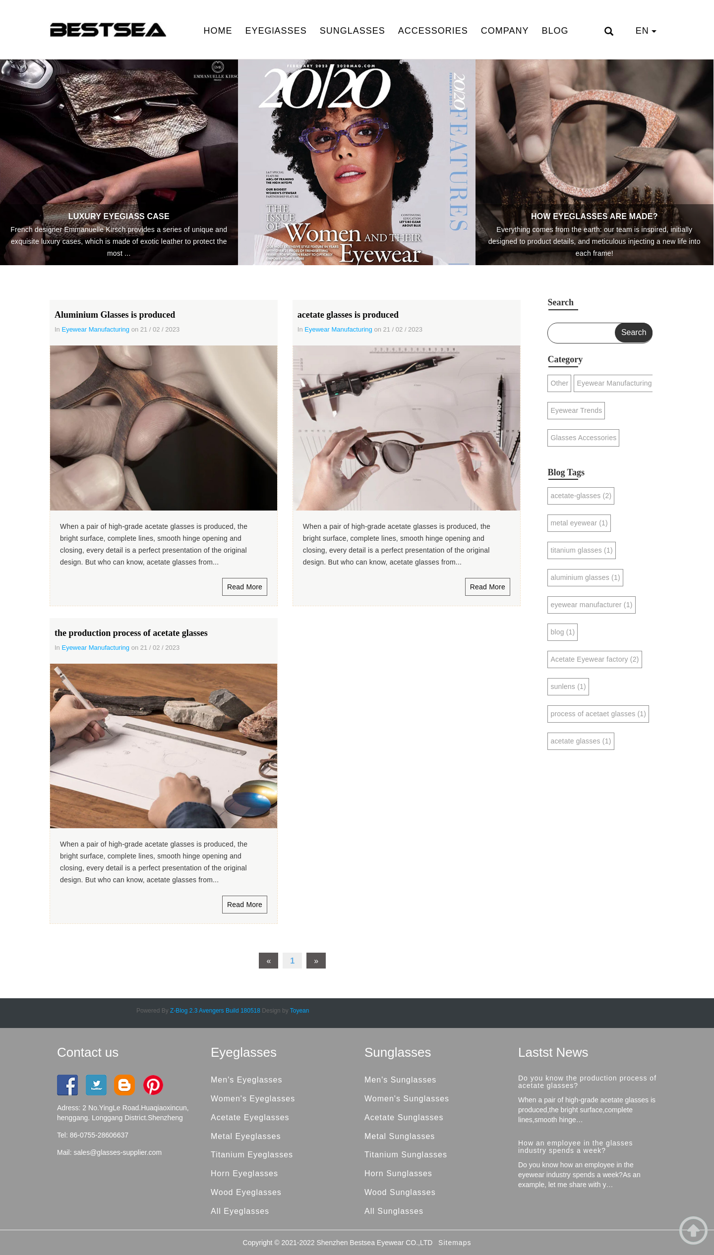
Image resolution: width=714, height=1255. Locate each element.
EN (646, 31)
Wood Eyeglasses (246, 1192)
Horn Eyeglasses (244, 1173)
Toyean (299, 1010)
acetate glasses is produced (348, 315)
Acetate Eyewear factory (594, 659)
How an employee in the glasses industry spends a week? (575, 1146)
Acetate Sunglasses (403, 1117)
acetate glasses (580, 741)
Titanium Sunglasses (405, 1154)
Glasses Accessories (583, 438)
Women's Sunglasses (406, 1098)
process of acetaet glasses (598, 714)
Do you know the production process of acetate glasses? (587, 1081)
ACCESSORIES (433, 31)
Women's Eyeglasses (253, 1098)
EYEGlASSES (276, 31)
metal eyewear (578, 523)
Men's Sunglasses (400, 1080)
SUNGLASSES (352, 31)
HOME (218, 31)
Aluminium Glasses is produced (115, 315)
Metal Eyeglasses (246, 1136)
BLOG (554, 31)
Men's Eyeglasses (246, 1080)
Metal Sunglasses (399, 1136)
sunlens (568, 686)
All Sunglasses (393, 1211)
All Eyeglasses (240, 1211)
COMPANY (505, 31)
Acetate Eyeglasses (250, 1117)
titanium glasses (581, 550)
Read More (244, 587)
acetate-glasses (580, 496)
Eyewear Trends (576, 410)
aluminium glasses (585, 577)
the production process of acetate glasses (131, 633)
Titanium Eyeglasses (252, 1154)
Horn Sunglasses (398, 1173)
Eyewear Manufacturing (95, 329)
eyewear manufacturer (591, 605)
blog (562, 632)
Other (559, 383)
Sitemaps (454, 1243)
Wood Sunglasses (400, 1192)
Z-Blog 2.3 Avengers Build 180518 (215, 1010)
